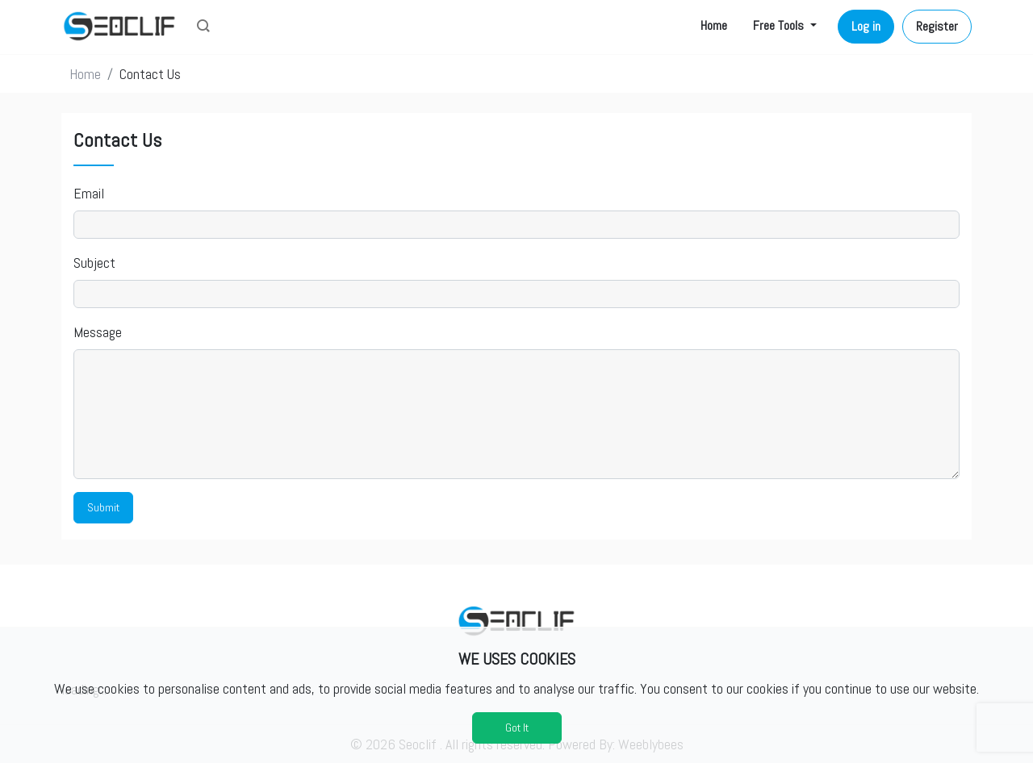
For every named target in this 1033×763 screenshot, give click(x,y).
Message (97, 332)
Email (88, 193)
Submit (103, 507)
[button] (203, 27)
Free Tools (780, 25)
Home (714, 25)
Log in (865, 26)
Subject (94, 262)
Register (937, 26)
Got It (517, 727)
